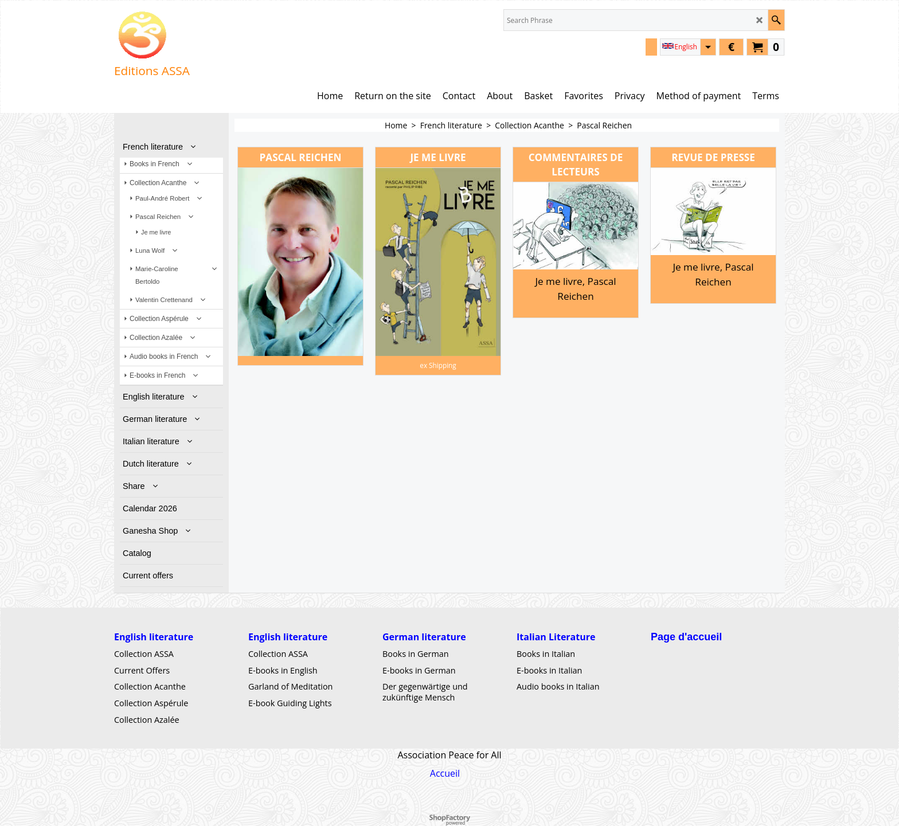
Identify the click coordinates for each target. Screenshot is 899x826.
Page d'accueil (686, 637)
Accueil (445, 773)
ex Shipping (438, 365)
